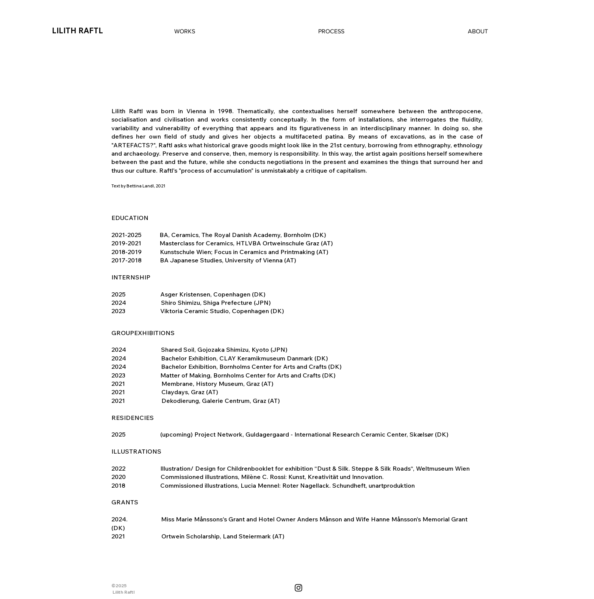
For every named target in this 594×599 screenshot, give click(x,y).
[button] (184, 31)
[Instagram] (298, 588)
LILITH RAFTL (77, 30)
